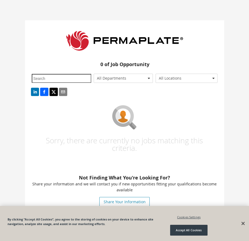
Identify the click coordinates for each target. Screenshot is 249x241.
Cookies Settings (189, 217)
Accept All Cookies (189, 230)
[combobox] (123, 78)
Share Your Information (125, 201)
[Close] (243, 223)
